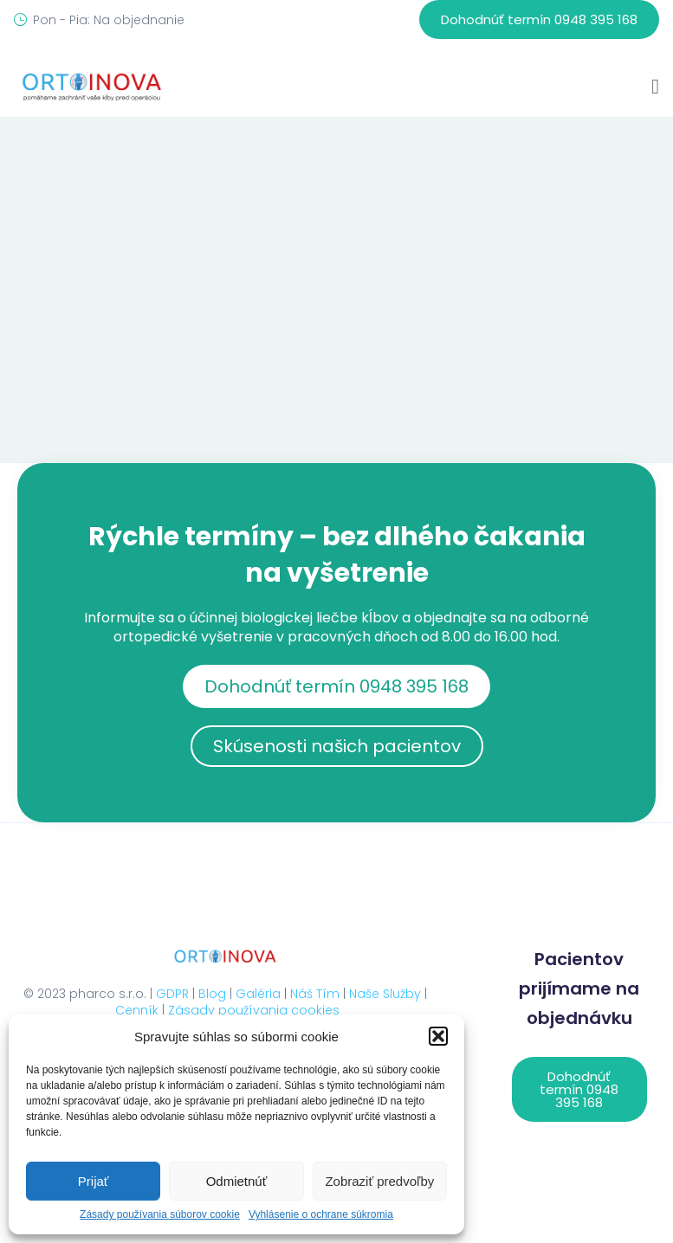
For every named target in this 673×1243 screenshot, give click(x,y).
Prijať (93, 1181)
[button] (438, 1036)
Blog (212, 993)
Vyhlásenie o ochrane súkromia (321, 1214)
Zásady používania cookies (254, 1010)
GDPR (172, 993)
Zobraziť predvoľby (379, 1181)
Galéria (258, 993)
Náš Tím (315, 993)
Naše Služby (385, 993)
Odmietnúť (237, 1181)
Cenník (137, 1010)
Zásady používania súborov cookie (160, 1214)
